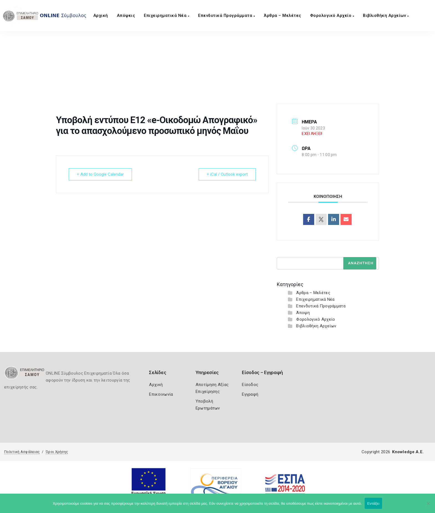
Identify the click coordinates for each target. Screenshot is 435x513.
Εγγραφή (250, 394)
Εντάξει (373, 503)
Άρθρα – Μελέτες (282, 15)
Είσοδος (250, 384)
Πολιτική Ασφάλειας (22, 452)
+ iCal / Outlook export (227, 174)
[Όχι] (428, 506)
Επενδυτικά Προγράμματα (226, 15)
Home (121, 80)
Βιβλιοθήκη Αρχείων (386, 15)
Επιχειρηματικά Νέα (166, 15)
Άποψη (303, 312)
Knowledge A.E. (408, 451)
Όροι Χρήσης (57, 452)
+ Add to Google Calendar (100, 174)
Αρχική (100, 15)
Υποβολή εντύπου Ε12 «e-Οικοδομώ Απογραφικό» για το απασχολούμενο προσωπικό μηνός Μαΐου (223, 80)
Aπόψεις (126, 15)
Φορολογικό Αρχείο (332, 15)
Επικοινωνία (161, 394)
